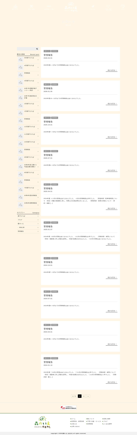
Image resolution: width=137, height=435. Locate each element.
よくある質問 (107, 424)
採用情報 (90, 424)
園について (15, 8)
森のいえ (47, 51)
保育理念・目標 (49, 8)
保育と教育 (106, 418)
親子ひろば (21, 216)
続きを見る (111, 70)
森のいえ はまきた (68, 433)
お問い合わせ (75, 426)
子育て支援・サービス (107, 8)
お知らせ (91, 8)
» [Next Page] (88, 396)
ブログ (123, 8)
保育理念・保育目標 (77, 421)
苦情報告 (54, 51)
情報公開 (22, 227)
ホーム (73, 418)
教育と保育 (32, 8)
